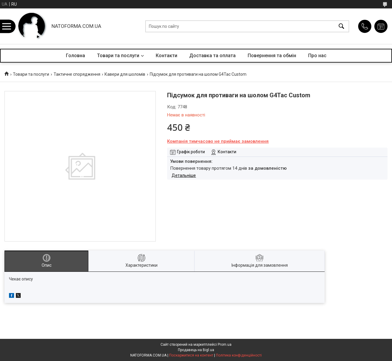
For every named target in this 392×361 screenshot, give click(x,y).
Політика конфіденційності (239, 355)
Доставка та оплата (212, 55)
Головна (75, 55)
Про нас (317, 55)
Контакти (166, 55)
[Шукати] (341, 26)
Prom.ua (224, 344)
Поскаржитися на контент (191, 355)
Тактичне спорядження (77, 74)
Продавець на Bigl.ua (196, 350)
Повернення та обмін (272, 55)
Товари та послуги (118, 55)
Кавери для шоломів (125, 74)
